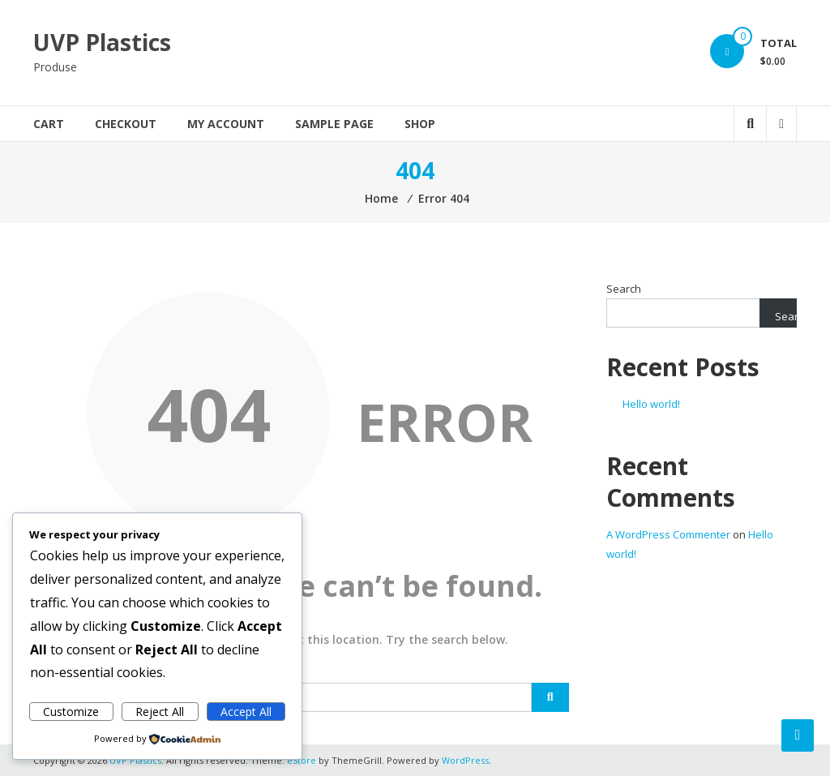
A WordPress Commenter (668, 534)
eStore (301, 760)
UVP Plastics (102, 42)
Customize (71, 711)
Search (623, 288)
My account (225, 123)
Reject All (159, 711)
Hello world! (651, 404)
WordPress (465, 760)
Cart (48, 123)
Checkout (125, 123)
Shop (419, 123)
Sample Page (334, 123)
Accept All (246, 711)
